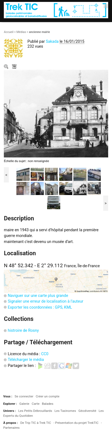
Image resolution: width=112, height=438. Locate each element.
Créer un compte (47, 396)
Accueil (8, 32)
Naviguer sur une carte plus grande (38, 295)
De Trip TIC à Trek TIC (35, 423)
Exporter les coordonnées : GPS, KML (40, 307)
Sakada (52, 41)
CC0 (44, 354)
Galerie (24, 404)
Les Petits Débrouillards (35, 411)
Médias (21, 32)
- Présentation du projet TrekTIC (76, 423)
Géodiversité (87, 411)
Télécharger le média (15, 67)
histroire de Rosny (23, 330)
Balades (47, 404)
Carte (35, 404)
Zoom (6, 67)
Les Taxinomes (65, 411)
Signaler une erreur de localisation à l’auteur (45, 301)
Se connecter (24, 396)
